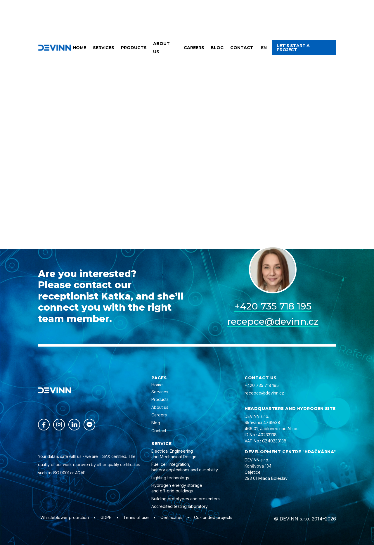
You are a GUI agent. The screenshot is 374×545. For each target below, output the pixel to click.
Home (79, 47)
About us (161, 47)
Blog (217, 47)
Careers (194, 47)
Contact (241, 47)
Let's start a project (293, 47)
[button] (264, 48)
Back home (132, 161)
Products (134, 47)
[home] (54, 47)
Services (103, 47)
